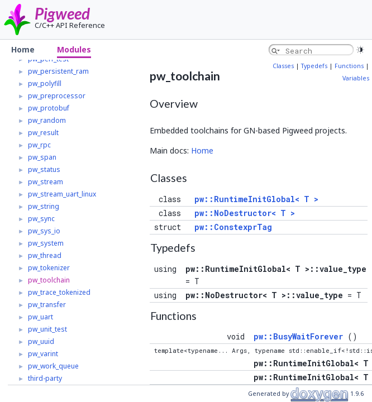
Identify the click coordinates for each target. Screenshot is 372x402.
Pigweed (62, 13)
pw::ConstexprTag (233, 227)
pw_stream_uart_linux (62, 194)
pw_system (46, 243)
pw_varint (43, 353)
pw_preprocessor (56, 95)
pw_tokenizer (49, 267)
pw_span (42, 157)
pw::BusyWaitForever (298, 336)
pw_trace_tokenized (59, 292)
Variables (355, 78)
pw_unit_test (47, 329)
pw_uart (40, 317)
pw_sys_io (44, 231)
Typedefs (314, 66)
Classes (283, 66)
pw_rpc (39, 145)
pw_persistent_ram (58, 71)
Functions (349, 66)
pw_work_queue (53, 366)
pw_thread (44, 255)
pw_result (43, 132)
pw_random (47, 120)
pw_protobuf (48, 108)
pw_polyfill (44, 83)
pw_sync (41, 218)
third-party (45, 378)
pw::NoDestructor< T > (244, 213)
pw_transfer (47, 304)
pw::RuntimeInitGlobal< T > (256, 199)
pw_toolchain (49, 280)
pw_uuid (41, 341)
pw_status (44, 169)
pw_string (43, 206)
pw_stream (45, 181)
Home (202, 150)
